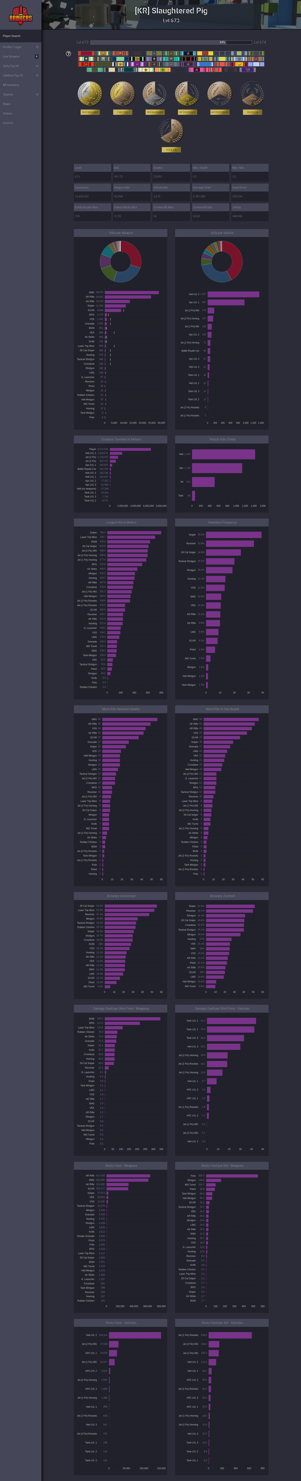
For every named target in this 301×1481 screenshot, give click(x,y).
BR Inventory (11, 85)
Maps (6, 104)
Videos (7, 113)
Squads (8, 94)
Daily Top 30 (11, 66)
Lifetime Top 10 (13, 75)
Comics (8, 123)
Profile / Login (12, 47)
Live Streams (21, 56)
